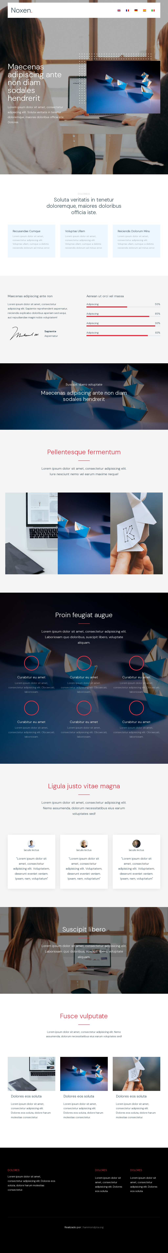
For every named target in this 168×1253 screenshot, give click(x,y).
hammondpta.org (93, 1227)
